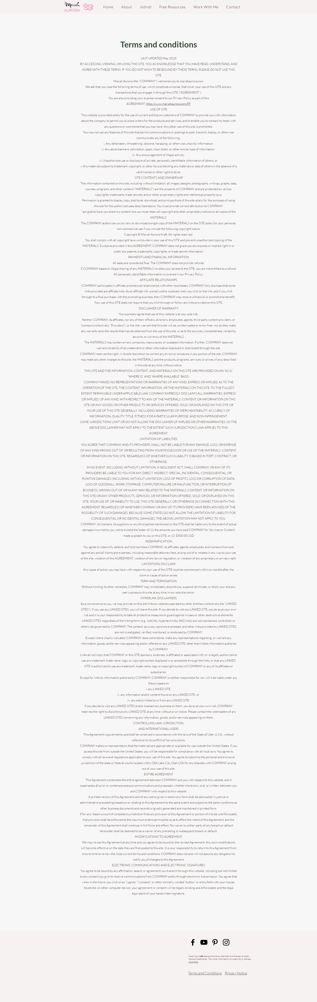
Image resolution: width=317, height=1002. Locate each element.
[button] (172, 7)
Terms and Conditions (205, 973)
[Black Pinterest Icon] (215, 942)
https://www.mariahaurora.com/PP (168, 104)
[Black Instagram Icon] (226, 942)
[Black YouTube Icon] (204, 942)
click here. (193, 961)
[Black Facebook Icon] (192, 942)
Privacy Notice (236, 973)
